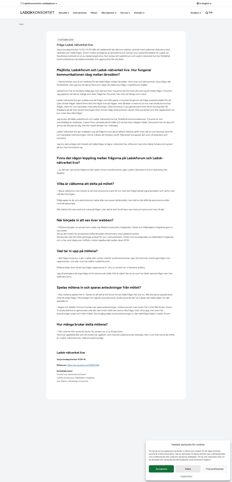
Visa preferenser (215, 468)
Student (195, 12)
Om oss (125, 12)
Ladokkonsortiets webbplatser (39, 3)
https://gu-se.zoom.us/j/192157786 (83, 365)
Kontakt (139, 12)
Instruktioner (80, 12)
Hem (21, 24)
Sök (209, 12)
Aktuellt (64, 12)
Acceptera (161, 468)
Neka (188, 468)
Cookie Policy (186, 476)
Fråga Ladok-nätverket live (75, 45)
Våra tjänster (108, 12)
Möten (94, 12)
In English (204, 3)
